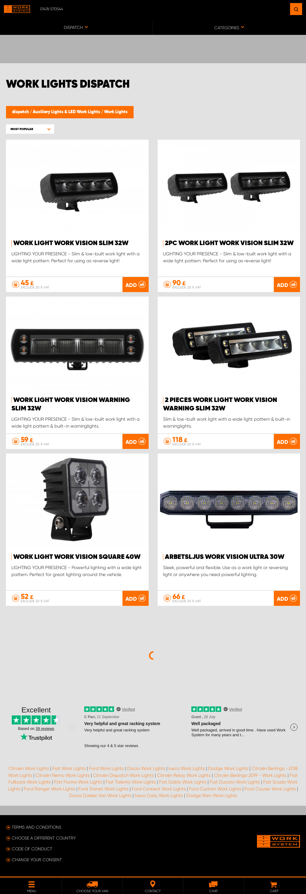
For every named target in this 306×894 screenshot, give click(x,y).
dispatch (21, 112)
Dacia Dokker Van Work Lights (100, 795)
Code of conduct (32, 848)
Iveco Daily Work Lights (159, 795)
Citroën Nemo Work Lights (63, 775)
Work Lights (116, 112)
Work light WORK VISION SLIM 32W (70, 243)
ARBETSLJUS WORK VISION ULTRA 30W (224, 557)
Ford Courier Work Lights (270, 789)
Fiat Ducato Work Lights (235, 782)
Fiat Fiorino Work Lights (78, 782)
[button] (30, 129)
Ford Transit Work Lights (103, 789)
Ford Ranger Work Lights (49, 789)
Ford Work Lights (106, 768)
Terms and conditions (36, 827)
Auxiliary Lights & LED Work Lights (67, 112)
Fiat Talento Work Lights (131, 782)
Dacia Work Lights (146, 768)
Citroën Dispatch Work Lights (123, 775)
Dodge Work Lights (228, 768)
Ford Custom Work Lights (215, 789)
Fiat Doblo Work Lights (182, 782)
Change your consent (37, 859)
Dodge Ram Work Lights (211, 795)
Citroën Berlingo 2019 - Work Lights (250, 775)
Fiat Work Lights (69, 768)
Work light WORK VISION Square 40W (77, 557)
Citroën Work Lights (28, 768)
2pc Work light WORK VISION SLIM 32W (229, 243)
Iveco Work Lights (186, 768)
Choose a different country (44, 838)
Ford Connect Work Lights (159, 789)
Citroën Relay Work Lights (184, 775)
